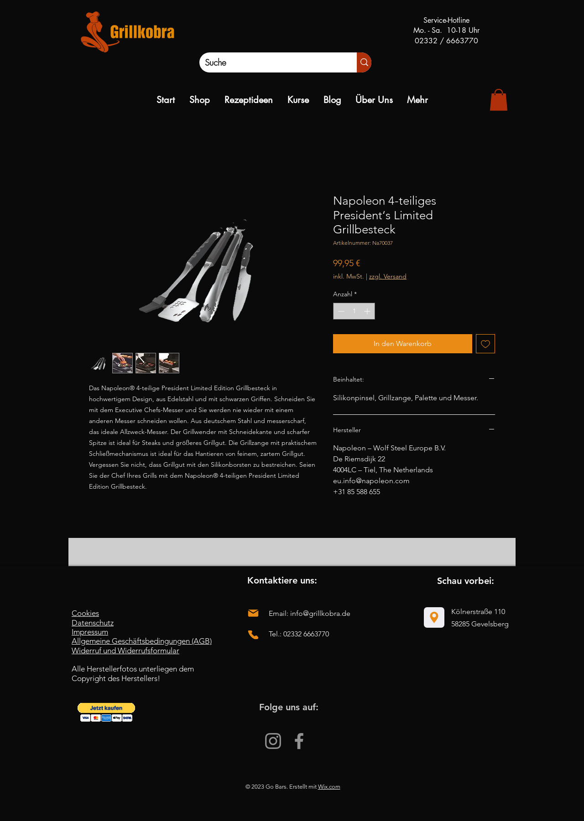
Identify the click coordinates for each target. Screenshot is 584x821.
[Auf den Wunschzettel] (485, 343)
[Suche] (268, 62)
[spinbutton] (354, 311)
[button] (106, 712)
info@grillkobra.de (320, 613)
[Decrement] (340, 311)
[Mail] (253, 613)
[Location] (434, 617)
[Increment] (368, 311)
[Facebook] (299, 741)
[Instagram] (273, 741)
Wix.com (329, 786)
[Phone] (253, 634)
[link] (499, 100)
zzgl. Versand (388, 276)
